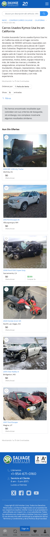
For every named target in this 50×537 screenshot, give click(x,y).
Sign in (25, 528)
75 (10, 92)
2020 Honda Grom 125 (12, 320)
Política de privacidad (38, 518)
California (40, 20)
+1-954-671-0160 (23, 473)
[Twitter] (14, 493)
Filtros (6, 98)
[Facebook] (21, 493)
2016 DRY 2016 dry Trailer (13, 169)
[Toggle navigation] (47, 3)
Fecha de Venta (23, 86)
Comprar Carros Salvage (21, 20)
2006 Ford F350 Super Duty (14, 270)
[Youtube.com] (36, 493)
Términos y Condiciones (13, 518)
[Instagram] (29, 493)
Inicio (4, 20)
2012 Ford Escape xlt (11, 219)
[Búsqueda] (44, 13)
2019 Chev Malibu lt (11, 371)
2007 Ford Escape (10, 422)
